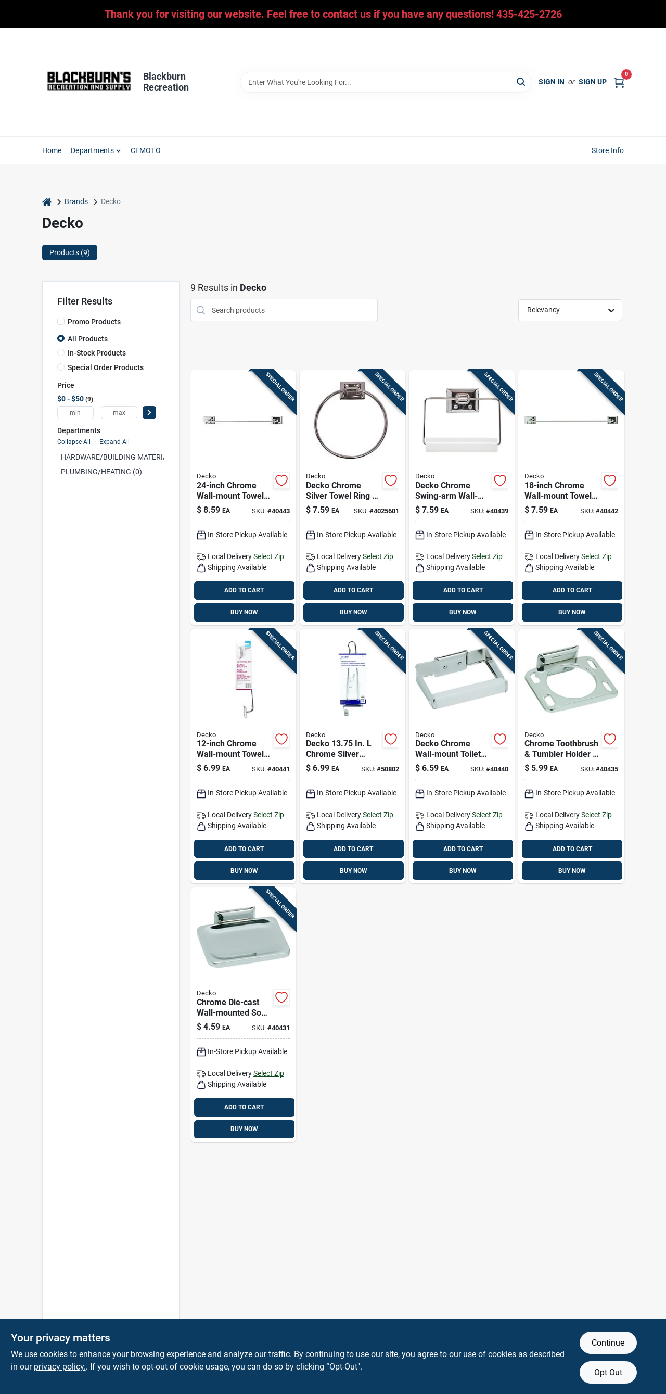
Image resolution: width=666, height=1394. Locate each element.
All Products (88, 338)
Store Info (608, 150)
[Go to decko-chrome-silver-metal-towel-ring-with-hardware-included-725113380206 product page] (352, 497)
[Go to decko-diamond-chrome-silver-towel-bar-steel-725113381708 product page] (243, 497)
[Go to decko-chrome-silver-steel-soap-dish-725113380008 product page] (243, 1014)
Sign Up (593, 82)
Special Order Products (106, 367)
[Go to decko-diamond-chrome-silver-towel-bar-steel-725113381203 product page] (243, 756)
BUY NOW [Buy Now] (244, 612)
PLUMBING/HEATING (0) (101, 471)
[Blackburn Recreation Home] (89, 82)
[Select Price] (149, 412)
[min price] (75, 412)
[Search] (521, 81)
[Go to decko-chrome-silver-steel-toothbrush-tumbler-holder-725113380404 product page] (571, 756)
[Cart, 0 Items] (619, 82)
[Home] (47, 201)
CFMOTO (146, 150)
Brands (76, 201)
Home (52, 150)
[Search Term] (385, 82)
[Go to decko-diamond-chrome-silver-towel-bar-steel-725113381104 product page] (571, 497)
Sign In (552, 82)
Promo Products (94, 321)
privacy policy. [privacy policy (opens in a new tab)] (60, 1367)
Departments (92, 150)
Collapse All (74, 442)
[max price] (119, 412)
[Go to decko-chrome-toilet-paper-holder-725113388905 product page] (462, 756)
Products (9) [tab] (69, 252)
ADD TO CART (244, 590)
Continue (608, 1343)
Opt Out (608, 1372)
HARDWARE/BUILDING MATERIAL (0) (122, 457)
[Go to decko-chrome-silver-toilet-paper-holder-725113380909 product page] (462, 497)
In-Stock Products (97, 353)
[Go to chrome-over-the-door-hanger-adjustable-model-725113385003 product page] (352, 756)
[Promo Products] (61, 321)
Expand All (114, 442)
